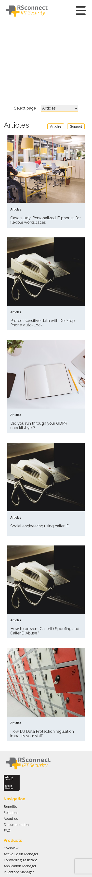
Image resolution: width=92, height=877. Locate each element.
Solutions (11, 812)
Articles (55, 126)
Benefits (10, 806)
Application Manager (20, 866)
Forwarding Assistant (20, 860)
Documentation (16, 824)
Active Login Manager (21, 854)
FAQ (7, 830)
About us (11, 818)
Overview (11, 848)
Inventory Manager (19, 872)
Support (76, 126)
